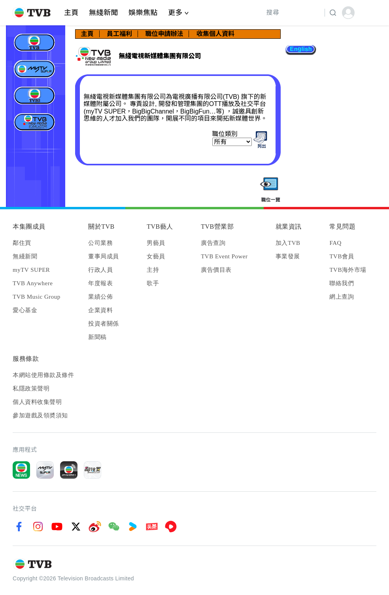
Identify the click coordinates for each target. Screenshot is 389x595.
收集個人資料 (215, 33)
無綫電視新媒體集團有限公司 (35, 122)
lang (300, 50)
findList (260, 139)
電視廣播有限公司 (35, 42)
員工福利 (119, 33)
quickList (270, 190)
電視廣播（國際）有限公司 (35, 95)
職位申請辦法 (164, 33)
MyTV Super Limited (35, 69)
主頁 (87, 33)
